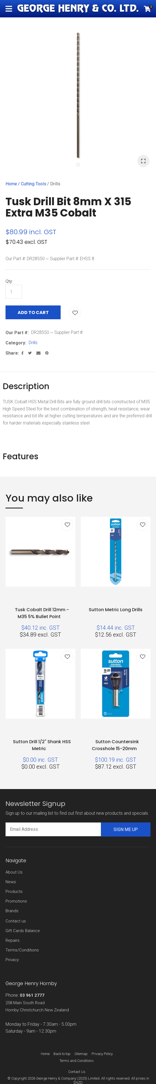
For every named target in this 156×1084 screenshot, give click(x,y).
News (11, 881)
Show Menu (9, 9)
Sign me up (126, 829)
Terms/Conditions (22, 950)
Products (14, 891)
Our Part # (17, 332)
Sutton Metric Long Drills (115, 609)
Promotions (16, 901)
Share (12, 353)
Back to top (62, 1054)
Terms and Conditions (77, 1061)
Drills (55, 183)
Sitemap (81, 1054)
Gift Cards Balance (23, 930)
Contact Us (76, 1072)
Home (11, 183)
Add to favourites (67, 525)
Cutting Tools (33, 183)
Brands (12, 910)
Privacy (12, 959)
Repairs (13, 940)
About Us (14, 872)
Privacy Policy (102, 1054)
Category (15, 342)
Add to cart (33, 312)
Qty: (9, 281)
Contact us (16, 921)
